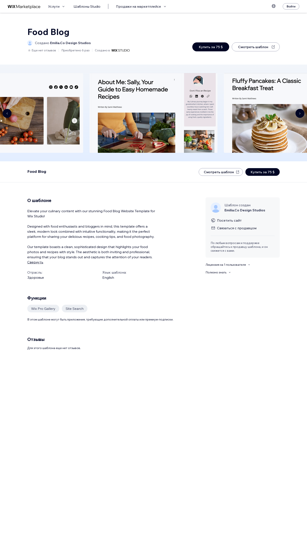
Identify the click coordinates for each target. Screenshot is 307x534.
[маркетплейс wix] (24, 6)
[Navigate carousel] (7, 113)
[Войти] (291, 6)
